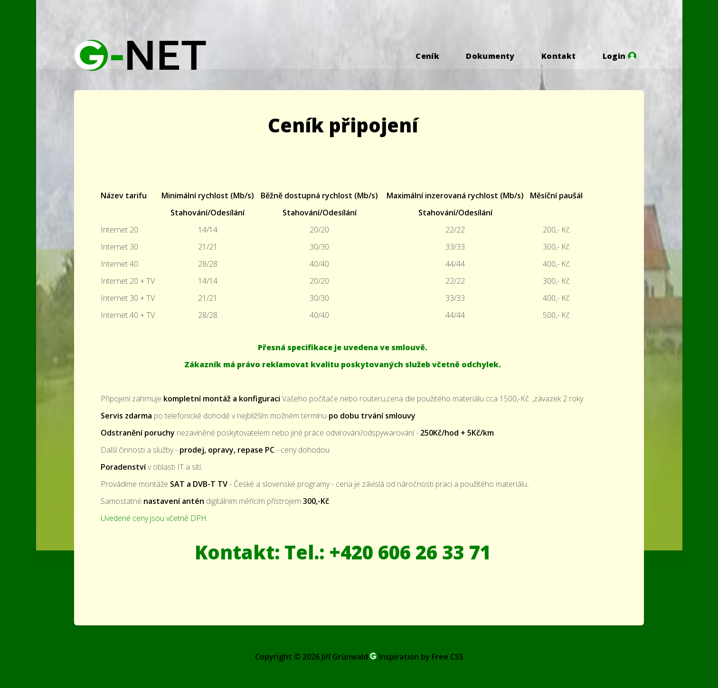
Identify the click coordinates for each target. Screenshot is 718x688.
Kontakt (558, 56)
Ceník (427, 56)
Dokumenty (490, 56)
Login (619, 56)
